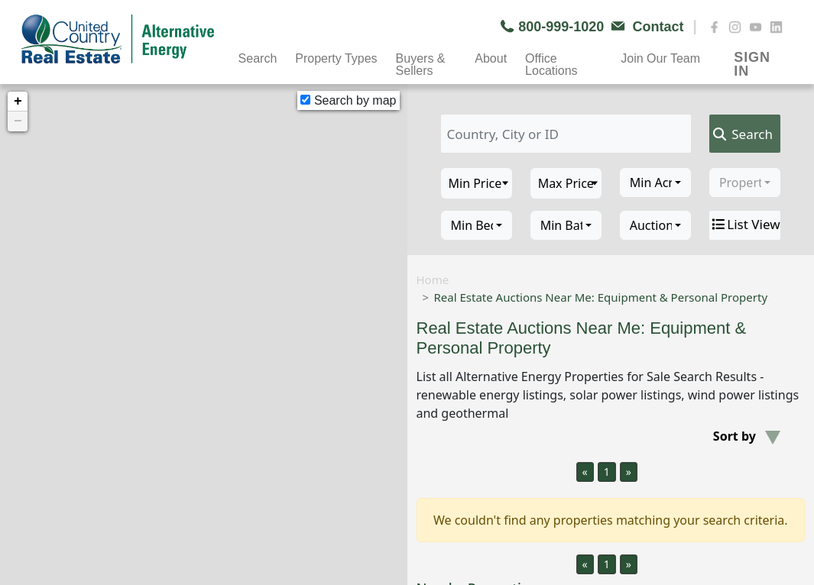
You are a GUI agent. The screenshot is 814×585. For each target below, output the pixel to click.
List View (744, 224)
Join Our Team (660, 58)
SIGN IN (752, 59)
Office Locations (551, 60)
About (491, 58)
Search (257, 58)
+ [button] (18, 101)
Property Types (336, 58)
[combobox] (655, 182)
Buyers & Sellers (421, 60)
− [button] (18, 121)
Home (433, 279)
